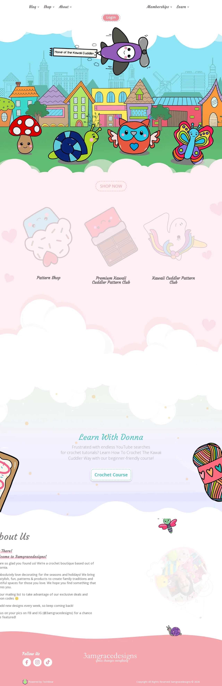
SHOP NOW (111, 179)
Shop (47, 7)
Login (111, 17)
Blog (32, 7)
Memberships (158, 7)
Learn (181, 7)
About (64, 7)
